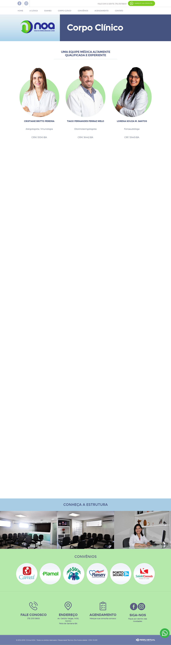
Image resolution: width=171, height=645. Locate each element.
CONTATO (119, 11)
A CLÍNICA (34, 11)
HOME (20, 11)
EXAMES (47, 11)
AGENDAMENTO (101, 11)
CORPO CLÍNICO (64, 11)
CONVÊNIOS (83, 11)
